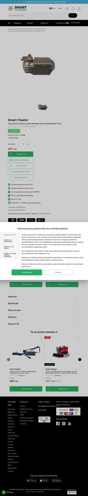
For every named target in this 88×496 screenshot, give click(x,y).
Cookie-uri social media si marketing (13, 254)
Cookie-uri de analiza (12, 247)
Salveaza (61, 272)
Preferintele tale (13, 235)
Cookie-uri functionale (11, 240)
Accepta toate (30, 272)
